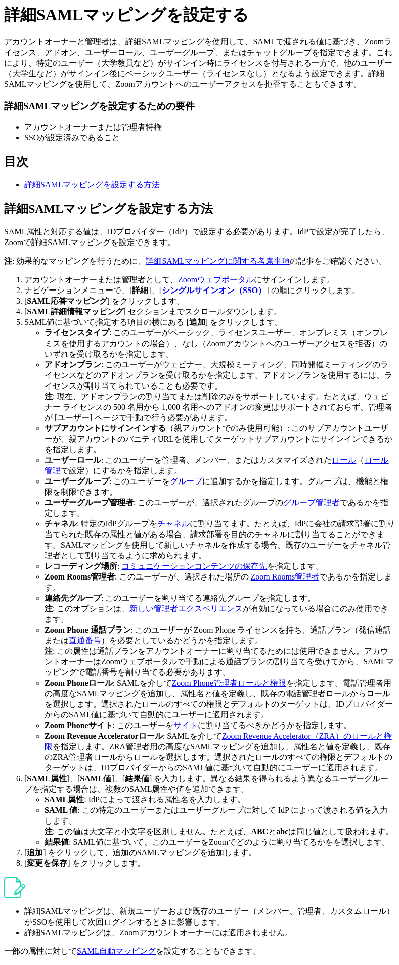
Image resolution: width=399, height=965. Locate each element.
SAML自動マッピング (116, 951)
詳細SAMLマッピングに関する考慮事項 (217, 261)
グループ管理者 (311, 502)
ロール (344, 460)
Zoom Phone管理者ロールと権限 (229, 683)
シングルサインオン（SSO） (214, 290)
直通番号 (85, 640)
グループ (186, 481)
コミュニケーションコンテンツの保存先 (194, 566)
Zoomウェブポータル (216, 279)
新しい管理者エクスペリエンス (186, 608)
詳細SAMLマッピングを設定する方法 (92, 184)
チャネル (173, 523)
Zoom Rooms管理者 (285, 576)
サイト (185, 725)
